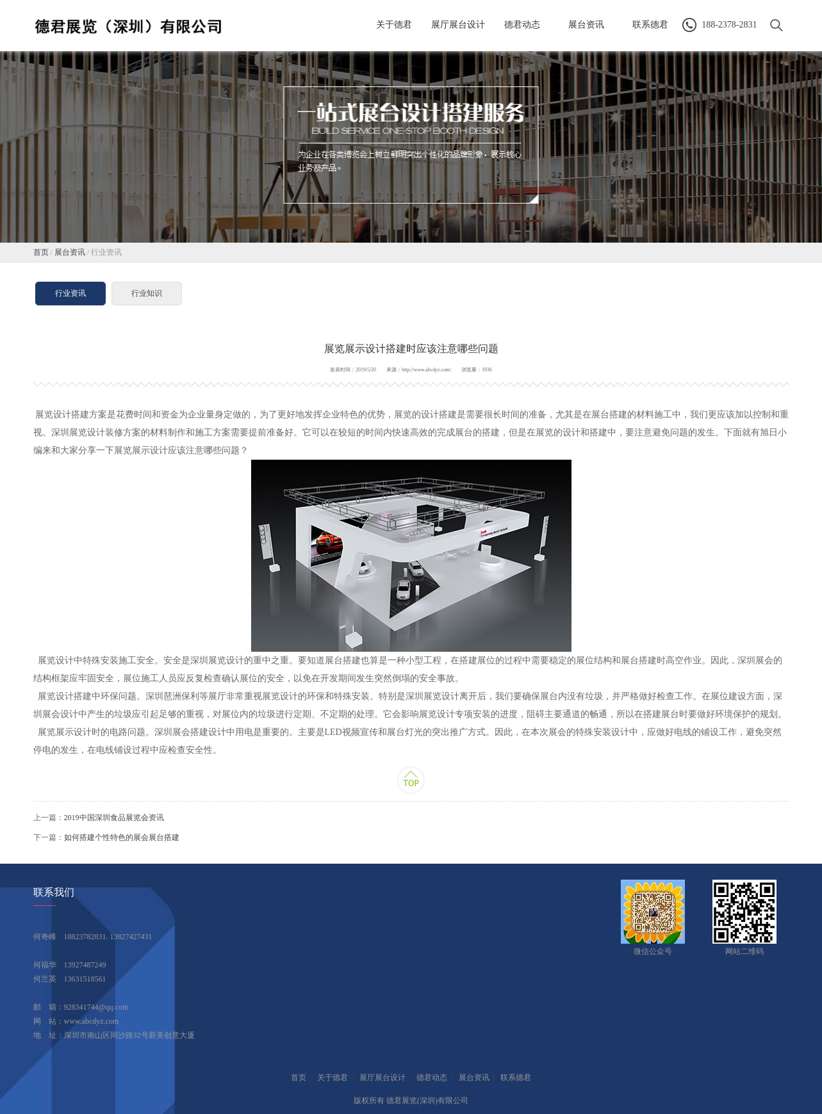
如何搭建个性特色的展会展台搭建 (121, 837)
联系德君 (515, 1077)
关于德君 (332, 1077)
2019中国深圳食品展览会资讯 (114, 817)
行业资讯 (70, 293)
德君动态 (431, 1077)
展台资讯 (69, 252)
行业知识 (146, 293)
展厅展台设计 (382, 1077)
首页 (41, 252)
